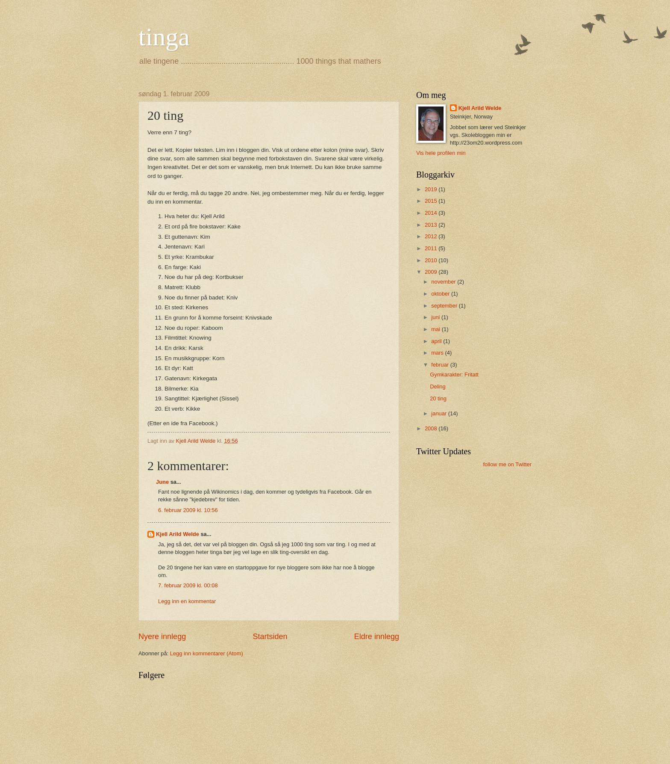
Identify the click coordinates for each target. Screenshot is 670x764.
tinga (164, 37)
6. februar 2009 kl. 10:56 (188, 510)
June (162, 482)
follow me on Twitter (507, 464)
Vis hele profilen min (441, 153)
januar (439, 413)
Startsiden (270, 636)
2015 (431, 201)
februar (440, 364)
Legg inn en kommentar (187, 601)
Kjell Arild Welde (177, 534)
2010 (431, 260)
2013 (431, 225)
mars (438, 352)
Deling (438, 386)
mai (436, 329)
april (437, 341)
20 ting (438, 398)
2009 (431, 272)
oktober (441, 293)
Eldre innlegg (376, 636)
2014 (431, 213)
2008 (431, 428)
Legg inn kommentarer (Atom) (206, 653)
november (444, 281)
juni (436, 317)
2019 (431, 189)
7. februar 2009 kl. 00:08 (188, 585)
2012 (431, 236)
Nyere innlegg (162, 636)
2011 (431, 248)
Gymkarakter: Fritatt (454, 374)
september (444, 305)
